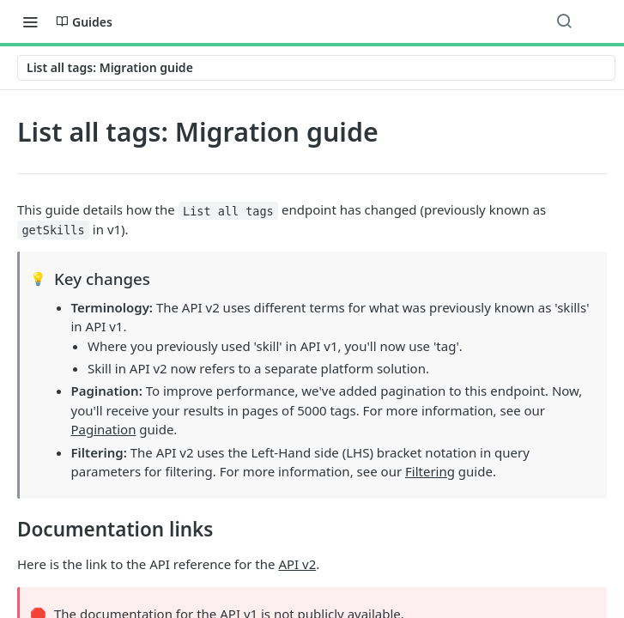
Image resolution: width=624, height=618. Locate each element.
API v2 (297, 564)
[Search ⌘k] (564, 21)
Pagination (103, 429)
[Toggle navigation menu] (30, 21)
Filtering (430, 471)
